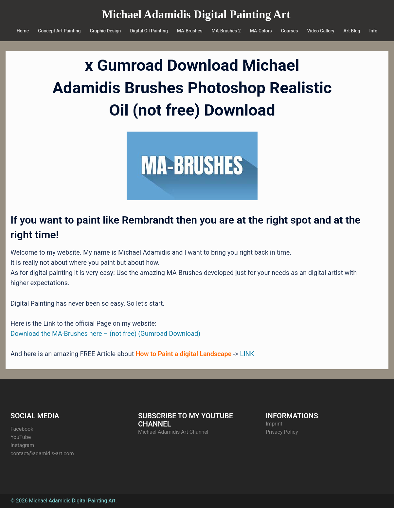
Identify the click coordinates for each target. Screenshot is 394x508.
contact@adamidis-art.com (42, 453)
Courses (289, 30)
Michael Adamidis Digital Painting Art (196, 14)
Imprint (274, 424)
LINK (247, 354)
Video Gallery (320, 30)
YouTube (20, 437)
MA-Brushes (190, 30)
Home (23, 30)
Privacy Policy (282, 432)
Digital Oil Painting (149, 30)
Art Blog (352, 30)
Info (373, 30)
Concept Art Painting (59, 30)
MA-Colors (261, 30)
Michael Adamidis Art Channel (173, 432)
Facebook (21, 429)
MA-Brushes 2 (226, 30)
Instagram (22, 445)
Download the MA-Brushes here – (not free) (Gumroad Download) (105, 333)
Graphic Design (105, 30)
